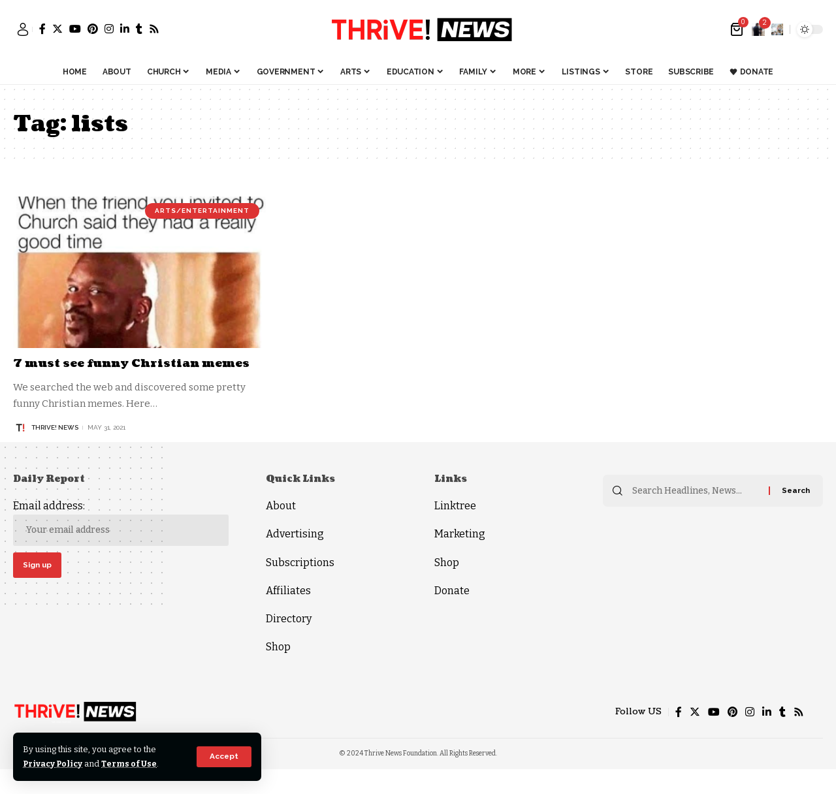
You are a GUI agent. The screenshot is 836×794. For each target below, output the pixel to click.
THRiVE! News (54, 427)
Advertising (295, 534)
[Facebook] (42, 29)
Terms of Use (131, 764)
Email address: (121, 523)
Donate (452, 590)
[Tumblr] (139, 29)
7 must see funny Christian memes (137, 363)
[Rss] (154, 29)
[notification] (758, 29)
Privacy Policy (54, 764)
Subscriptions (300, 562)
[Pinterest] (92, 29)
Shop (278, 647)
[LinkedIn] (125, 29)
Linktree (455, 506)
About (281, 506)
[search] (777, 29)
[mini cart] (737, 29)
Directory (289, 618)
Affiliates (288, 590)
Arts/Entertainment (202, 210)
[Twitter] (57, 29)
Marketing (459, 534)
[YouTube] (75, 29)
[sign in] (22, 29)
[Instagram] (109, 29)
